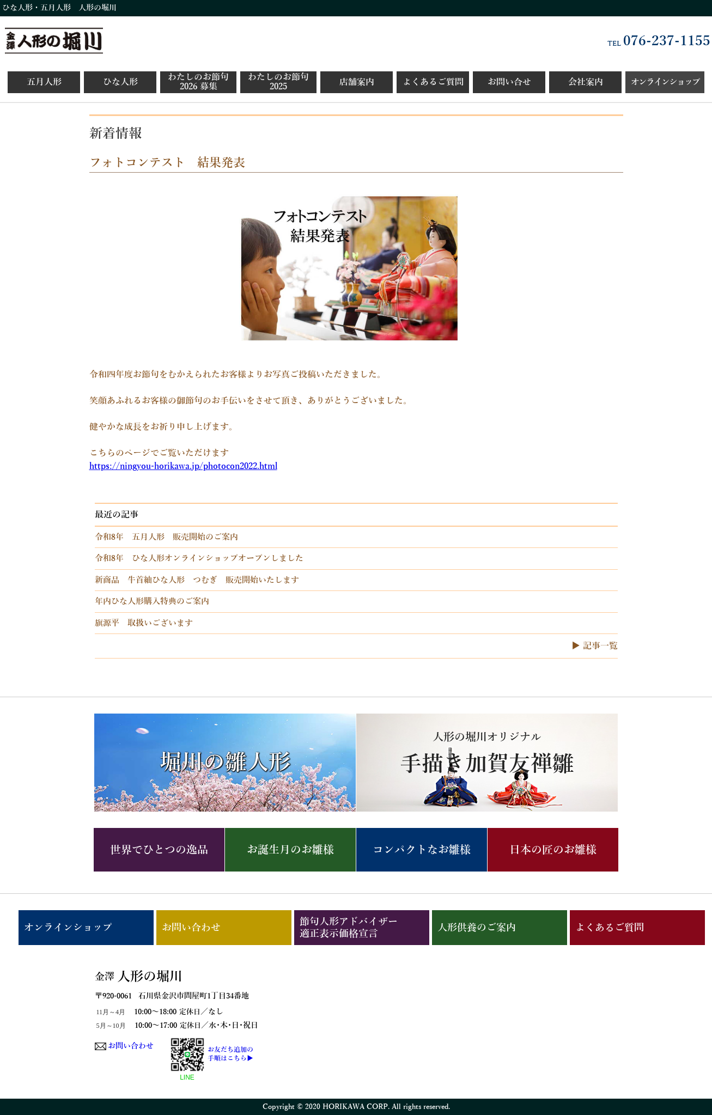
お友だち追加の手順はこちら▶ (230, 1054)
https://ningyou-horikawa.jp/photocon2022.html (183, 466)
